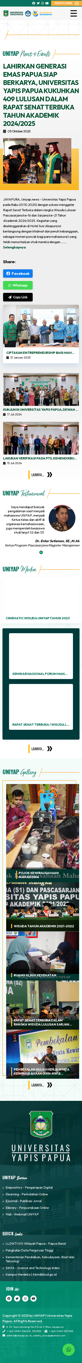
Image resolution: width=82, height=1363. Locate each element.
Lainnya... (37, 474)
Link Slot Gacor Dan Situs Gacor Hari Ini (32, 1348)
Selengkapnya (14, 247)
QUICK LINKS (63, 3)
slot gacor (66, 1339)
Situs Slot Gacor (52, 1339)
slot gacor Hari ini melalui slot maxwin (23, 1339)
